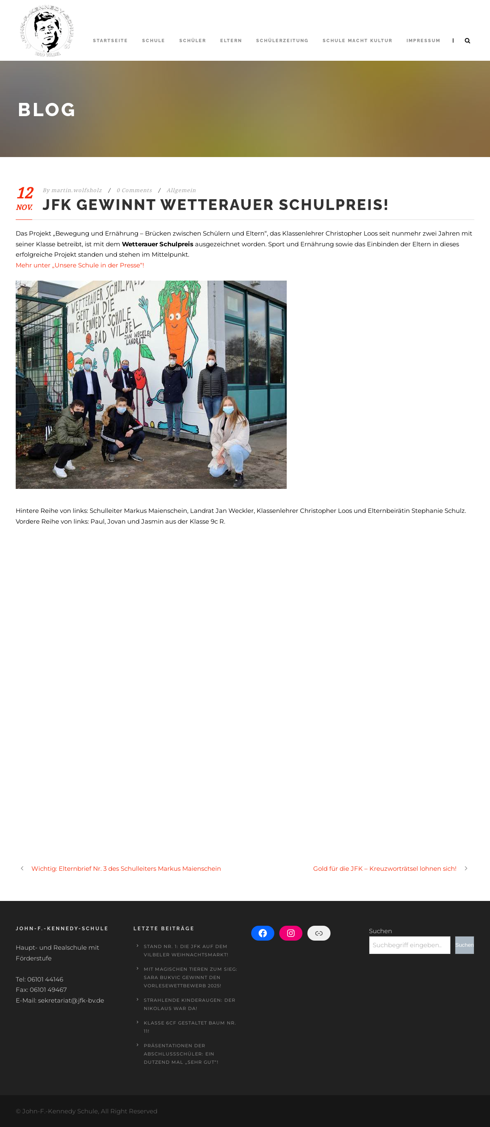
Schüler (192, 40)
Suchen (380, 931)
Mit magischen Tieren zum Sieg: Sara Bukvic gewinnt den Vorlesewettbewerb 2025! (191, 977)
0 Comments (134, 190)
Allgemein (181, 190)
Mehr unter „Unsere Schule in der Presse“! (80, 265)
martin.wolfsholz (76, 190)
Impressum (423, 40)
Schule (153, 40)
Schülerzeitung (282, 40)
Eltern (231, 40)
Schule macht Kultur (357, 40)
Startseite (110, 40)
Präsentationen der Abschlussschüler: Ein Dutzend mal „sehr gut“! (181, 1054)
